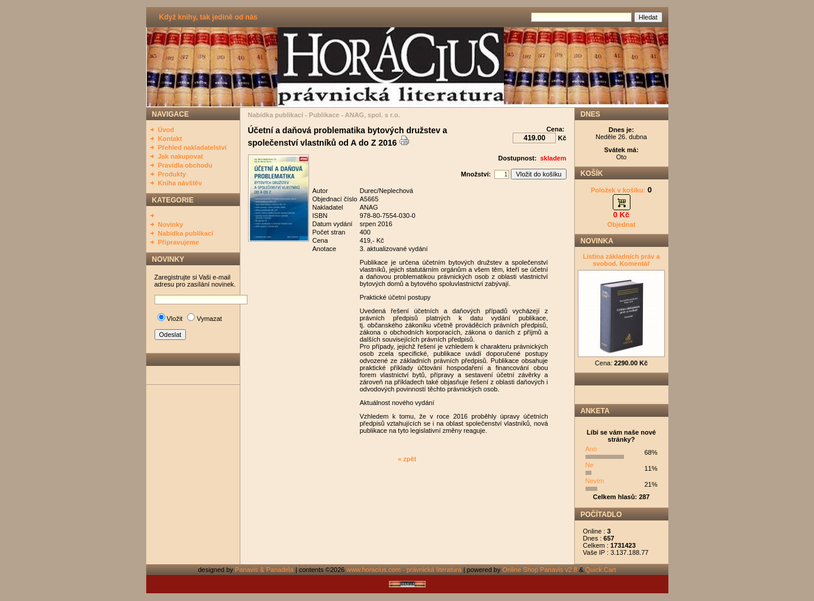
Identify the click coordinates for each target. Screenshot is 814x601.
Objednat (621, 224)
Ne (589, 464)
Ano (591, 448)
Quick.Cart (600, 569)
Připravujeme (179, 242)
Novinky (171, 224)
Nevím (594, 480)
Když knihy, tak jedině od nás (208, 17)
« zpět (407, 458)
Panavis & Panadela (265, 569)
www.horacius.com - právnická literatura (403, 569)
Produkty (172, 174)
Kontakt (170, 138)
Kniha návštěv (180, 183)
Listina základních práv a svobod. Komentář (621, 260)
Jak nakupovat (180, 156)
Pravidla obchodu (185, 165)
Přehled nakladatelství (192, 147)
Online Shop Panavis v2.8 (540, 569)
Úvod (166, 129)
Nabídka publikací (186, 233)
